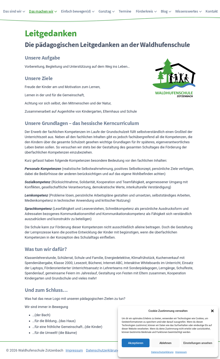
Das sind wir (12, 11)
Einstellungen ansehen (197, 343)
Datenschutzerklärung (162, 352)
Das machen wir (41, 11)
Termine (125, 11)
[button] (212, 311)
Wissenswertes (186, 11)
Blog (164, 11)
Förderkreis (144, 11)
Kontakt (212, 11)
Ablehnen (165, 343)
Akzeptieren (135, 343)
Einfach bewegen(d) (76, 11)
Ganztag (104, 11)
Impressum (181, 352)
